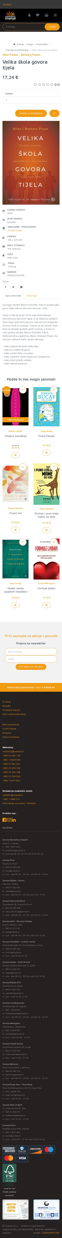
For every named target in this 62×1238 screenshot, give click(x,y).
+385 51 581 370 (12, 989)
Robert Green (15, 431)
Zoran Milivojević (46, 583)
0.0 (47, 84)
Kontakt (6, 705)
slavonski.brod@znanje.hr (18, 911)
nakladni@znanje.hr (12, 795)
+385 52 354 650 (11, 776)
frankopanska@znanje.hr (17, 1013)
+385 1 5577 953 (11, 780)
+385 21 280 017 (12, 1112)
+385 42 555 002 (12, 948)
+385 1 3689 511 (11, 799)
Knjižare (6, 4)
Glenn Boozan (46, 508)
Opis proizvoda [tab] (13, 295)
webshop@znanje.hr (13, 751)
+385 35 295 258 (11, 772)
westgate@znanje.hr (15, 1034)
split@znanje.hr (13, 932)
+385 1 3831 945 (12, 1132)
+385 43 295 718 (11, 755)
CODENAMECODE (50, 1232)
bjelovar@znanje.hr (15, 1074)
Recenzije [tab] (32, 295)
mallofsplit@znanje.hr (16, 1115)
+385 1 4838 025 (12, 1091)
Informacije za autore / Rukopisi (19, 803)
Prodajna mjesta (11, 709)
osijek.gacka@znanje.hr (16, 1054)
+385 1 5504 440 (11, 759)
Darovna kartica (10, 736)
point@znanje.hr (13, 1136)
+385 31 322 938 (12, 1050)
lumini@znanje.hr (14, 952)
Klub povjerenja (10, 724)
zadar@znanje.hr (13, 973)
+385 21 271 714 (11, 928)
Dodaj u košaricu (31, 113)
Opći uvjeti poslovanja (14, 714)
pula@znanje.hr (13, 871)
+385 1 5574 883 (12, 1010)
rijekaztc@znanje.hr (15, 993)
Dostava (6, 732)
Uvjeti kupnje (9, 728)
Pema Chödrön (15, 508)
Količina (9, 93)
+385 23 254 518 (11, 768)
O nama (6, 701)
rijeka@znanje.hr (13, 891)
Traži (52, 26)
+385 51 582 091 (11, 763)
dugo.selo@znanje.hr (15, 1095)
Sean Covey (15, 583)
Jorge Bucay (46, 431)
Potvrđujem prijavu (31, 667)
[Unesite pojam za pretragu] (31, 26)
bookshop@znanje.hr (15, 850)
